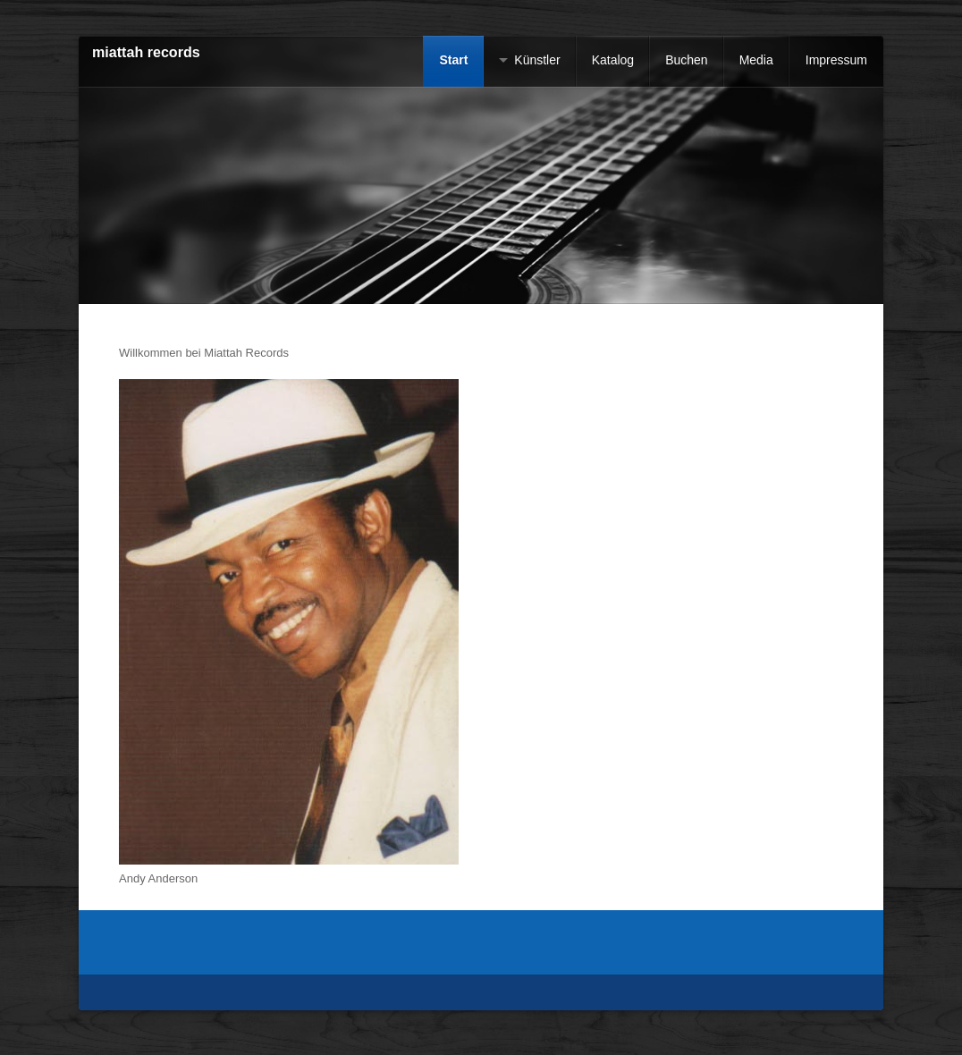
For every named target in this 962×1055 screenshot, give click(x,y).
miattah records (146, 52)
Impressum (836, 60)
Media (756, 60)
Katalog (613, 60)
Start (453, 60)
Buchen (686, 60)
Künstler (537, 60)
